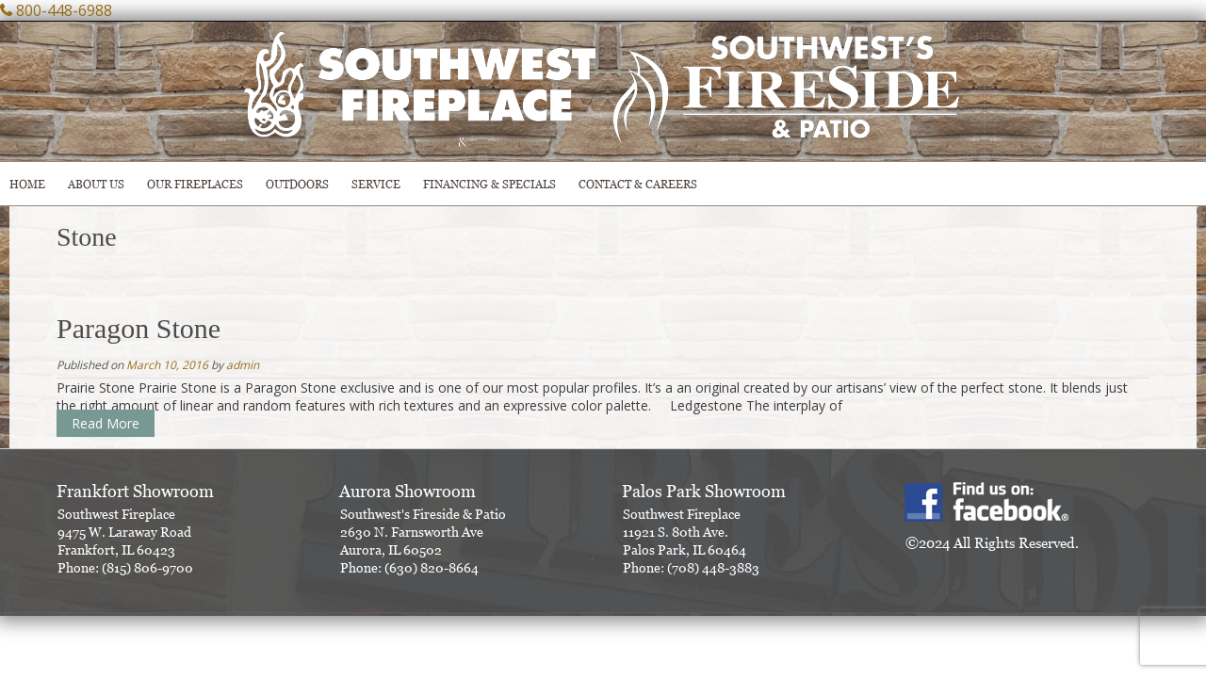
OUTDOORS (297, 184)
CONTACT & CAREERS (638, 184)
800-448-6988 (64, 10)
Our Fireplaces (195, 184)
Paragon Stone (138, 328)
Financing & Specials (489, 184)
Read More (105, 423)
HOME (27, 184)
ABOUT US (96, 184)
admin (242, 365)
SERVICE (375, 184)
